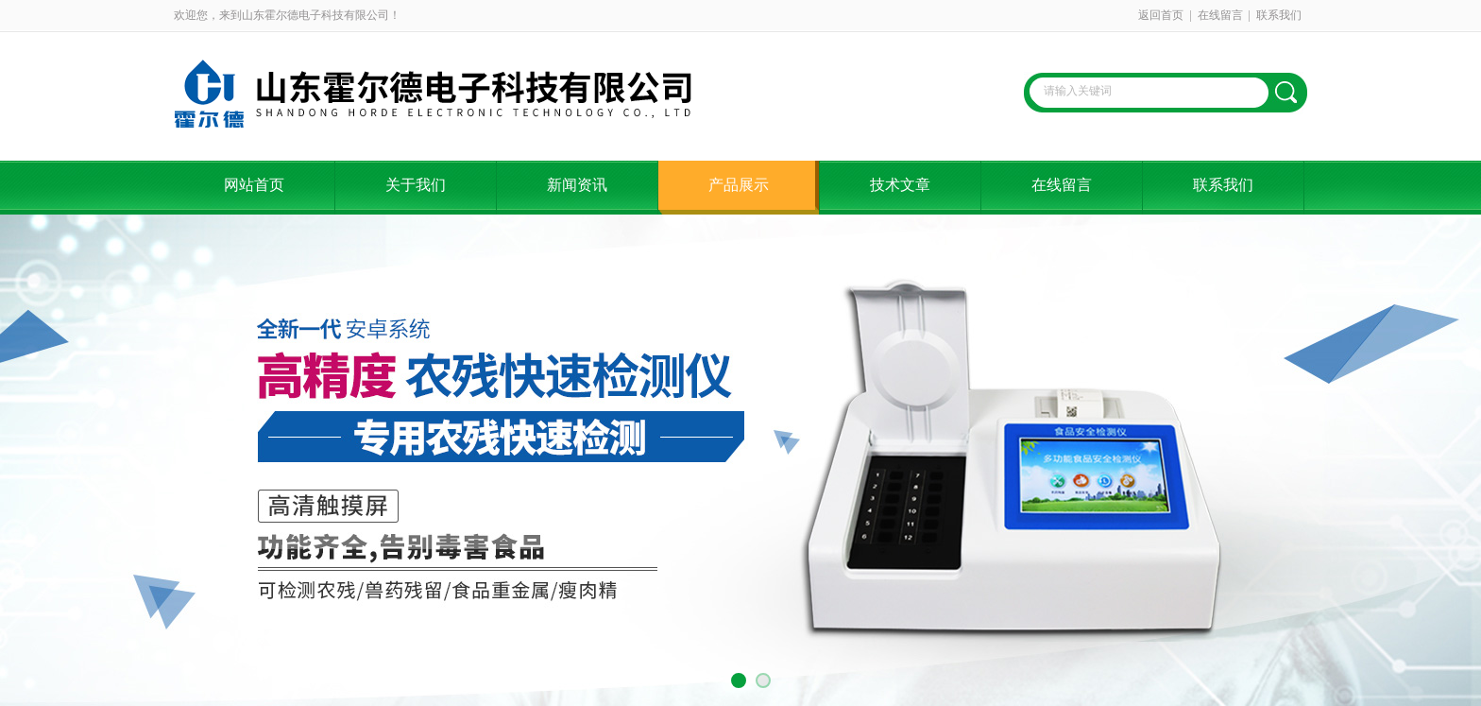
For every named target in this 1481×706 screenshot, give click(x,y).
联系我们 (1279, 15)
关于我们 (415, 185)
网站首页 (254, 185)
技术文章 (900, 185)
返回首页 (1160, 15)
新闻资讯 (577, 185)
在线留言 (1220, 15)
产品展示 (738, 185)
